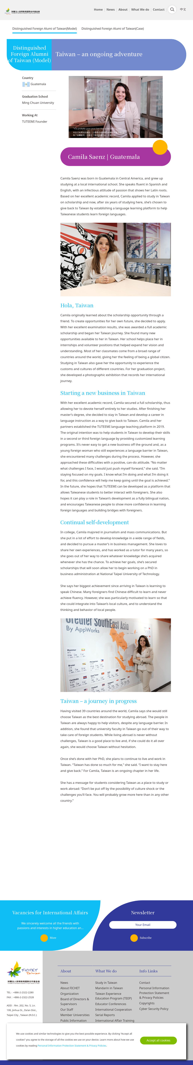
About (123, 9)
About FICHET (70, 988)
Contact (159, 9)
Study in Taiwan (106, 983)
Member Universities (75, 1015)
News (111, 9)
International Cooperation (113, 1009)
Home (98, 9)
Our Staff (66, 1009)
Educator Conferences (110, 1004)
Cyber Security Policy (154, 1009)
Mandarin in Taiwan (109, 988)
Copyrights (146, 1003)
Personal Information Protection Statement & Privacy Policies (154, 993)
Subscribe (145, 937)
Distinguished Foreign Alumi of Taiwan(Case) (113, 29)
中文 (183, 9)
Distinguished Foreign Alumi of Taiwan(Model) (44, 29)
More (53, 937)
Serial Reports (105, 1015)
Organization (69, 994)
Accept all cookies (158, 1040)
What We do (140, 9)
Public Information (73, 1021)
